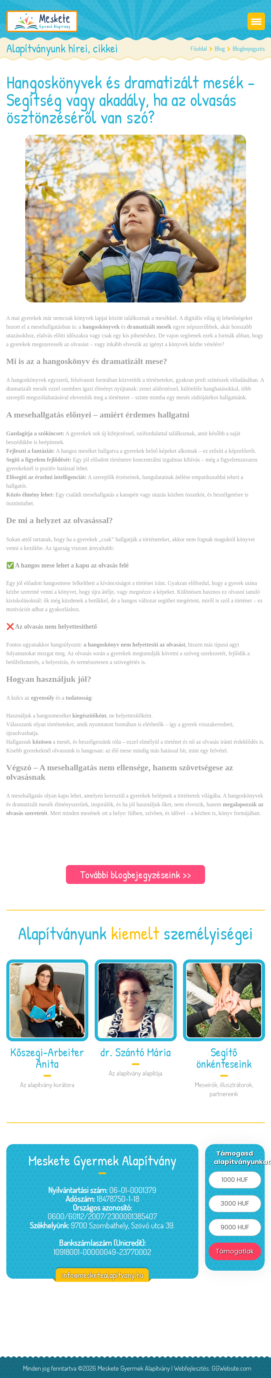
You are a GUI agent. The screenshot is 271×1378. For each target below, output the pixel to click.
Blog (220, 48)
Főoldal (199, 48)
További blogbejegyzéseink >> (135, 874)
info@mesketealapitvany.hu (102, 1275)
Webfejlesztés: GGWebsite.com (212, 1368)
